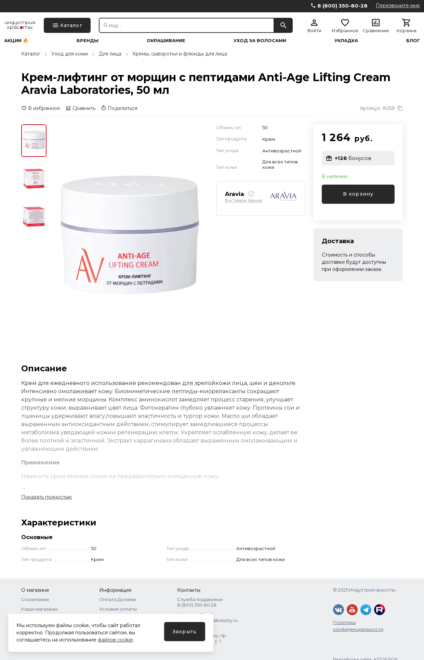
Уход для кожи (69, 54)
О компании (35, 599)
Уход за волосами (260, 40)
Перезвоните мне (398, 5)
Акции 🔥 (16, 40)
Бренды (87, 40)
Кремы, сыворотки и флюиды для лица (179, 54)
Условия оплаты (118, 609)
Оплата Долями (117, 599)
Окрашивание (166, 40)
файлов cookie (115, 640)
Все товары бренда (243, 201)
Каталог (30, 54)
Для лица (110, 54)
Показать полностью (46, 497)
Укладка (346, 40)
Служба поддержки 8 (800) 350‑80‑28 (200, 602)
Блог (413, 40)
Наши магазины (39, 609)
